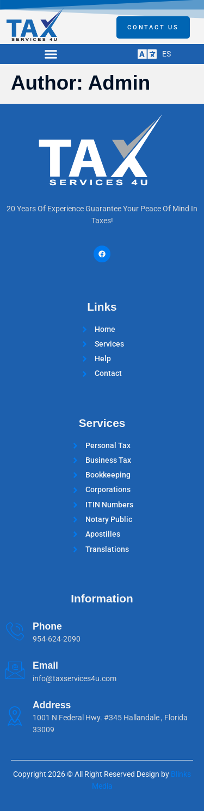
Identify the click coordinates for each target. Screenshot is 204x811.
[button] (51, 54)
